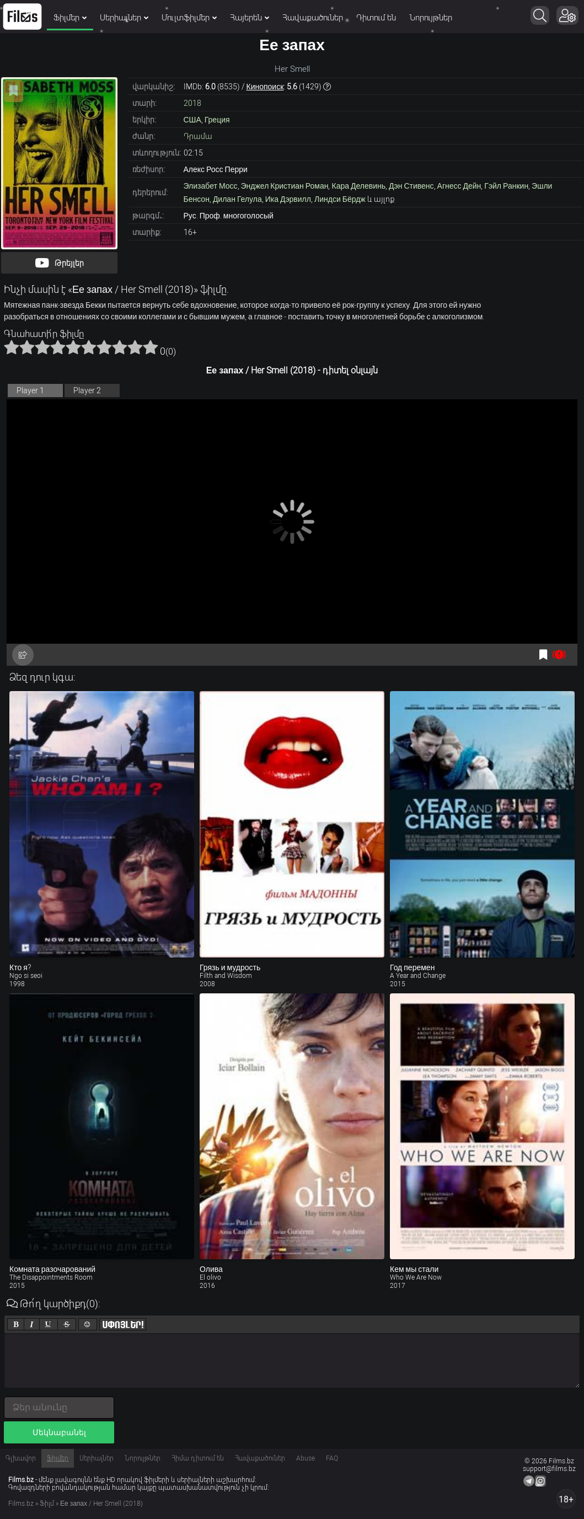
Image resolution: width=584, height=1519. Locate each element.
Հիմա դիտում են (198, 1458)
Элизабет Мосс (211, 185)
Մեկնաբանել (59, 1432)
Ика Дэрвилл (288, 199)
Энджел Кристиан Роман (285, 185)
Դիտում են (376, 18)
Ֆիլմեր (70, 18)
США (192, 119)
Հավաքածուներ (312, 18)
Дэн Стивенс (411, 185)
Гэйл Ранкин (506, 185)
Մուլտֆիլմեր (189, 18)
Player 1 (30, 390)
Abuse (305, 1458)
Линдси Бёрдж (340, 199)
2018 (192, 103)
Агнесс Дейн (459, 185)
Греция (217, 119)
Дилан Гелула (237, 199)
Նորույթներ (430, 18)
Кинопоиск (265, 86)
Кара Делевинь (358, 185)
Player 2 (87, 390)
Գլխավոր (21, 1458)
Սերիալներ (124, 18)
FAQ (332, 1458)
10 (150, 347)
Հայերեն (249, 18)
